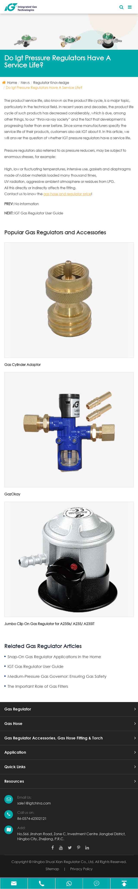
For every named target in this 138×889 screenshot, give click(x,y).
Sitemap (52, 869)
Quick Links (14, 766)
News (25, 82)
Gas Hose (13, 723)
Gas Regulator (17, 709)
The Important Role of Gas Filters (38, 686)
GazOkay (12, 494)
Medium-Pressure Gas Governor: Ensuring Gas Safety (57, 676)
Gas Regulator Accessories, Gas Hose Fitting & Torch (53, 738)
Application (15, 752)
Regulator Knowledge (51, 82)
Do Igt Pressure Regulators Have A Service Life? (44, 87)
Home (12, 82)
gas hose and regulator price (67, 194)
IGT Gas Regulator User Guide (38, 213)
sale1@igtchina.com (34, 803)
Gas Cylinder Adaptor (22, 364)
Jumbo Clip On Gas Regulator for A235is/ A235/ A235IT (49, 623)
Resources (14, 781)
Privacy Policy (81, 869)
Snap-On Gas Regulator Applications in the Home (54, 656)
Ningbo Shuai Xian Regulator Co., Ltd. (63, 861)
